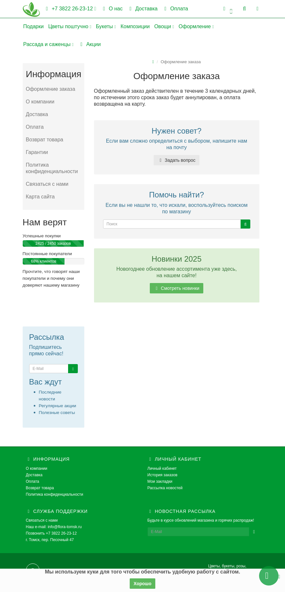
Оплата (175, 8)
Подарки (33, 26)
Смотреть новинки (176, 288)
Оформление (196, 26)
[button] (228, 9)
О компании (40, 101)
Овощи (164, 26)
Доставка (142, 8)
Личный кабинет (162, 468)
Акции (89, 44)
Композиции (135, 26)
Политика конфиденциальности (52, 168)
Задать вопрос (177, 160)
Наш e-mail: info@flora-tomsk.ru (54, 527)
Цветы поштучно (69, 26)
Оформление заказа (50, 89)
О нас (112, 8)
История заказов (163, 475)
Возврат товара (45, 139)
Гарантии (37, 152)
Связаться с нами (47, 184)
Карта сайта (40, 196)
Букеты (106, 26)
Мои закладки (160, 481)
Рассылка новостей (165, 488)
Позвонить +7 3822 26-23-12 (51, 533)
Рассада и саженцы (48, 44)
